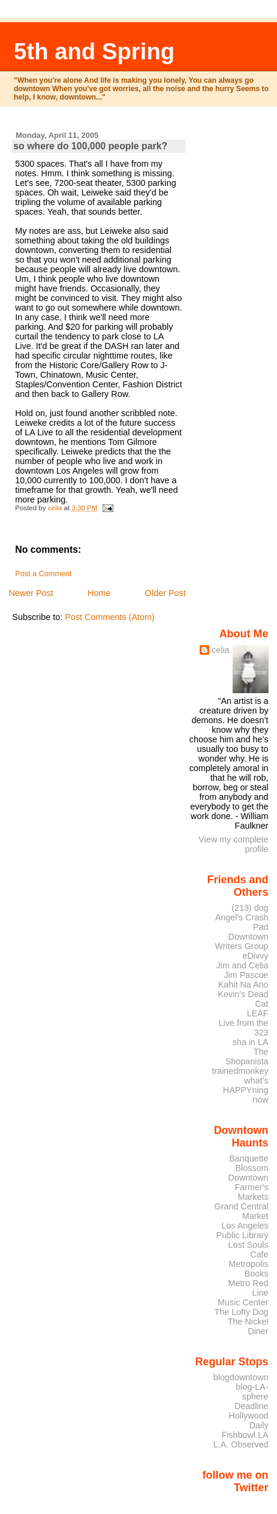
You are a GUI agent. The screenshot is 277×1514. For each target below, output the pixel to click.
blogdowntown (241, 1377)
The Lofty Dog (241, 1312)
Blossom (252, 1168)
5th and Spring (94, 51)
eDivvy (256, 956)
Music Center (243, 1302)
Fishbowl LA (244, 1435)
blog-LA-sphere (252, 1391)
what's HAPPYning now (246, 1090)
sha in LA (251, 1042)
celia (221, 650)
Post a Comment (43, 574)
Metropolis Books (248, 1268)
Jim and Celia (242, 965)
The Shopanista (247, 1056)
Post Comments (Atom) (110, 617)
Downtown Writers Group (242, 941)
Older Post (165, 593)
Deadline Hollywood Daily (248, 1415)
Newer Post (30, 593)
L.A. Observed (241, 1444)
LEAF (258, 1013)
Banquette (248, 1158)
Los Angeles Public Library (242, 1230)
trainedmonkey (240, 1071)
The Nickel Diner (248, 1326)
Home (99, 593)
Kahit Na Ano (243, 984)
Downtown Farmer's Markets (248, 1187)
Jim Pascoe (246, 975)
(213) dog (249, 908)
